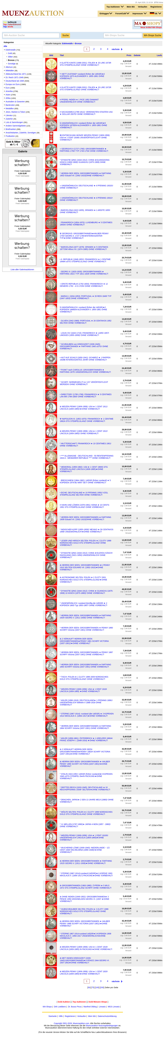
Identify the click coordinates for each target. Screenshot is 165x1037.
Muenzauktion (92, 1025)
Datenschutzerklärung (107, 1016)
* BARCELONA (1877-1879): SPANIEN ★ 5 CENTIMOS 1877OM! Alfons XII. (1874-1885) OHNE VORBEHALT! (84, 248)
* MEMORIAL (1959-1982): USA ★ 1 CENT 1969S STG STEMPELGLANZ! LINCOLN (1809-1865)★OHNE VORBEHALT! (84, 469)
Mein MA (131, 7)
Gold (10, 53)
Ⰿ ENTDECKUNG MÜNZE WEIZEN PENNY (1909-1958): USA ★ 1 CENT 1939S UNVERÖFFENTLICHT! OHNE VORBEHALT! (85, 137)
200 (102, 987)
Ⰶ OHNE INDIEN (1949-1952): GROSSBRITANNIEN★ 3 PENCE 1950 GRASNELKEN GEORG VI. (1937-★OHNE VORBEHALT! (84, 899)
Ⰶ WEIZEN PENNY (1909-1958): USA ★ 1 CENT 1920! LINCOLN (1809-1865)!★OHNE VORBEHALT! (84, 972)
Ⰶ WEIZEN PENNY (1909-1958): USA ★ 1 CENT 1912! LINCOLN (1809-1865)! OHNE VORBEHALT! (84, 432)
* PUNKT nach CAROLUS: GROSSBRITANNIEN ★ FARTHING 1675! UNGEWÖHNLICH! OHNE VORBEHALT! (85, 371)
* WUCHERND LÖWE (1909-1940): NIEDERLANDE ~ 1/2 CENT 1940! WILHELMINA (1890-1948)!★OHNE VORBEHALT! (85, 850)
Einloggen (106, 13)
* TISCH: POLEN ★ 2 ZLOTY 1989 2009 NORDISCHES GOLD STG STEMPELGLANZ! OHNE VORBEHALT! (84, 678)
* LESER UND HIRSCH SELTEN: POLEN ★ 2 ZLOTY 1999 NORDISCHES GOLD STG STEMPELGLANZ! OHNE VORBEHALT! (85, 543)
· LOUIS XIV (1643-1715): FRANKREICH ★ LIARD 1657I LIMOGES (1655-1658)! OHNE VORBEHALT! (84, 334)
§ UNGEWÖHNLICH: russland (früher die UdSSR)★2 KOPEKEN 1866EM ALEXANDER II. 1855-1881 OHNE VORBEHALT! (83, 309)
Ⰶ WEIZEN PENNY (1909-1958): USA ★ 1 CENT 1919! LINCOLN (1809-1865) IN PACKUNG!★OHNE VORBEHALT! (86, 948)
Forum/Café (122, 13)
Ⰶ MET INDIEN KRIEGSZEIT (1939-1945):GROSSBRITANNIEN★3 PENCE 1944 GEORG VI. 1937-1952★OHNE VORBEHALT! (84, 960)
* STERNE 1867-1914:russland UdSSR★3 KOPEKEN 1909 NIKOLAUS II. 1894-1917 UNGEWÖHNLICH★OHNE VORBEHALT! (85, 936)
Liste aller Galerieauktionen (22, 269)
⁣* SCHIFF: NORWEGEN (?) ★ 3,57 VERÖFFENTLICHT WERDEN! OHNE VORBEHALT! (84, 383)
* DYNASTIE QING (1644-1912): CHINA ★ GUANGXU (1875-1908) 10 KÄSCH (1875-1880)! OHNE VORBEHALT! (86, 592)
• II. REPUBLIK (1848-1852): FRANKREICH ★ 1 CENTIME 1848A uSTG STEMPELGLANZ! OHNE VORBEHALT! (85, 260)
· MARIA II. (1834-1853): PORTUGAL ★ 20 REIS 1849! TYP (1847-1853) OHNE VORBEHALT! (85, 297)
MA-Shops (47, 1007)
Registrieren (156, 7)
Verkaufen (142, 7)
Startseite (52, 1016)
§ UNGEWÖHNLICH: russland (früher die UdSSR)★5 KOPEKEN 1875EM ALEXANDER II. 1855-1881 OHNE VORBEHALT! (83, 125)
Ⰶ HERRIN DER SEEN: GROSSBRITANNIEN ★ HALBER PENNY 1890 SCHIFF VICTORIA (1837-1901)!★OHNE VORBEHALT (85, 763)
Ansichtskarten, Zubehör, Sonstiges (21, 133)
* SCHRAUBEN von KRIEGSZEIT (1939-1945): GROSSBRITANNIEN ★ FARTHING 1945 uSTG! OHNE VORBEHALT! (84, 346)
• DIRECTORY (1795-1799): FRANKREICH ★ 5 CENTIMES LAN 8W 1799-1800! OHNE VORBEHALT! (85, 395)
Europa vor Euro (13, 84)
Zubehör (9, 119)
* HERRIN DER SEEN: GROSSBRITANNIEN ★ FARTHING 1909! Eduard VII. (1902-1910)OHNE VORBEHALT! (85, 518)
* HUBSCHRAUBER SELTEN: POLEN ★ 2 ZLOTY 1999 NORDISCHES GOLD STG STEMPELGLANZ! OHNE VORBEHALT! (84, 911)
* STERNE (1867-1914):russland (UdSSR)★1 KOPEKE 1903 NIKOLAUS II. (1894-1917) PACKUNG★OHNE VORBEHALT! (86, 874)
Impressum (140, 13)
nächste (116, 49)
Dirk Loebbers (60, 1007)
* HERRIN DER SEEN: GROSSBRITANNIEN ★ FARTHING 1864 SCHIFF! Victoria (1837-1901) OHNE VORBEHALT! (85, 727)
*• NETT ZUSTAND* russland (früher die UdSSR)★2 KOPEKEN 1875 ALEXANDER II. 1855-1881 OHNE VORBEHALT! (82, 76)
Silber (10, 57)
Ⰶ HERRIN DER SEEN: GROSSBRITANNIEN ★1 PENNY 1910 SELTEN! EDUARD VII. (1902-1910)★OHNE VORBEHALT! (85, 567)
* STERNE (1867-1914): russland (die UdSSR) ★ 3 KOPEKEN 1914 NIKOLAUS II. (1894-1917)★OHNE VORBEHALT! (87, 715)
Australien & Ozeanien (15, 101)
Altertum (9, 67)
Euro (8, 88)
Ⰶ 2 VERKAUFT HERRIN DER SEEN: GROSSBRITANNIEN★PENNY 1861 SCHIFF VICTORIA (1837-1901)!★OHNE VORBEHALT (84, 641)
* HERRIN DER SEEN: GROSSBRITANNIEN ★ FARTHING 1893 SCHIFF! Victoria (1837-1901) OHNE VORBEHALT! (85, 665)
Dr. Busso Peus (74, 1007)
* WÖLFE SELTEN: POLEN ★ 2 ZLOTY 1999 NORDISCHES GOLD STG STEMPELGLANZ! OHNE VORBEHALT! (86, 813)
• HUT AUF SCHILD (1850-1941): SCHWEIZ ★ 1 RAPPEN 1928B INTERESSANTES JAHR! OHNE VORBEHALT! (85, 358)
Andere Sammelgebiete (16, 126)
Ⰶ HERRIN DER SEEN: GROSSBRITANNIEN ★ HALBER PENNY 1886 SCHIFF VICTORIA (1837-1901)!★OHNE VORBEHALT (85, 923)
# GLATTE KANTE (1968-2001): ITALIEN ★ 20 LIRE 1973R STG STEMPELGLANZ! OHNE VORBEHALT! (85, 64)
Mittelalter (10, 70)
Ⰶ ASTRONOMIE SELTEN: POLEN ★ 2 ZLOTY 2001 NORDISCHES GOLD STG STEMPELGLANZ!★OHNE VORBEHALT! (83, 579)
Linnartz (102, 1007)
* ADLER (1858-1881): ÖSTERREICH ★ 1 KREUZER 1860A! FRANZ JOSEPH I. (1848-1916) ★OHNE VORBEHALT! (86, 739)
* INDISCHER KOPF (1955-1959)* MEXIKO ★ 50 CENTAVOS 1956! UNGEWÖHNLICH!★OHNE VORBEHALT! (86, 530)
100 (97, 987)
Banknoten (10, 105)
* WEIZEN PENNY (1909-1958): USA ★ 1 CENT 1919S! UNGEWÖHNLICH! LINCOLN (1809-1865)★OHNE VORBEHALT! (84, 837)
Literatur (9, 115)
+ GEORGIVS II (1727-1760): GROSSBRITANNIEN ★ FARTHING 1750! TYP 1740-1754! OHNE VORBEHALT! (84, 150)
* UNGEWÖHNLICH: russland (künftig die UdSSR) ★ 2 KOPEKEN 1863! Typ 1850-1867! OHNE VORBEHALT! (83, 604)
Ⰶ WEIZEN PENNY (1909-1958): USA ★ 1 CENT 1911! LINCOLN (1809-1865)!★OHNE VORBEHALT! (84, 407)
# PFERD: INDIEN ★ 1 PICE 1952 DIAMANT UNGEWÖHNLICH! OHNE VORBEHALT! (79, 101)
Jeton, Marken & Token (15, 112)
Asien (8, 95)
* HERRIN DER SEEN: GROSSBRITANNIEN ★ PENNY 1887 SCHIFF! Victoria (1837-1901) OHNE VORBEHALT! (86, 653)
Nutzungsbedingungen (108, 1025)
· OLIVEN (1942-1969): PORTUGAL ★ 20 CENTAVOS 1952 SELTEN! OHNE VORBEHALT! (85, 322)
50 (89, 987)
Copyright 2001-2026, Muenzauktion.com (71, 1023)
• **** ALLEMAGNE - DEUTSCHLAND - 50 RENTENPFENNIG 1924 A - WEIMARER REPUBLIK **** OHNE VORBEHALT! (86, 457)
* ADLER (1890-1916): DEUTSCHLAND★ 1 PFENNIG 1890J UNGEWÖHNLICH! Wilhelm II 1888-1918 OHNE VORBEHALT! (86, 702)
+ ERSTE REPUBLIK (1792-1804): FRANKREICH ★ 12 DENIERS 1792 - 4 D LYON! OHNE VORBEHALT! (84, 285)
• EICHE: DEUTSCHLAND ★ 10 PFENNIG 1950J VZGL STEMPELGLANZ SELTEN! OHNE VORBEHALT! (84, 494)
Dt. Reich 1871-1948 (14, 77)
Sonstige (11, 64)
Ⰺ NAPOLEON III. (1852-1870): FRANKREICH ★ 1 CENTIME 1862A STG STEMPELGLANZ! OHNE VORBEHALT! (86, 420)
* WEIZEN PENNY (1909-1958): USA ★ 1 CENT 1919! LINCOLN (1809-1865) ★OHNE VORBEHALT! (83, 690)
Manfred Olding (90, 1007)
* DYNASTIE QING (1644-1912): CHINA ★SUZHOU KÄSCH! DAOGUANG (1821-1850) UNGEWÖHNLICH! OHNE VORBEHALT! (86, 555)
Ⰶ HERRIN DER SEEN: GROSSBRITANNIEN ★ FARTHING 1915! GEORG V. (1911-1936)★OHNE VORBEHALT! (86, 862)
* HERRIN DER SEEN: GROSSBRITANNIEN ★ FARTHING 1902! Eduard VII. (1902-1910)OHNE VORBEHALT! (85, 174)
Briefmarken (11, 129)
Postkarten (10, 136)
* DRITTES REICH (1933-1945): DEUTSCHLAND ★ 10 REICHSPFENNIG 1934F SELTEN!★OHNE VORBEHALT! (85, 788)
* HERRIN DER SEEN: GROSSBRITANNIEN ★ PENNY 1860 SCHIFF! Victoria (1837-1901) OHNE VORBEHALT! (86, 629)
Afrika (8, 98)
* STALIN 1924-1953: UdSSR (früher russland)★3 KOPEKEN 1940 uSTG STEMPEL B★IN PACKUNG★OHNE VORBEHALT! (86, 776)
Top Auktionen (114, 6)
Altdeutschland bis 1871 (16, 74)
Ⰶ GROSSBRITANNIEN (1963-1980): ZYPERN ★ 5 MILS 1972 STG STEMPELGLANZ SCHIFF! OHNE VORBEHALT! (85, 886)
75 (93, 987)
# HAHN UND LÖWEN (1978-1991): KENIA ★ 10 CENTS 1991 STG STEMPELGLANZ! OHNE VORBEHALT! (84, 506)
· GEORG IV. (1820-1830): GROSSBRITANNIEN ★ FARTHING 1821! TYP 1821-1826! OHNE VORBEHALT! (84, 272)
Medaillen (10, 108)
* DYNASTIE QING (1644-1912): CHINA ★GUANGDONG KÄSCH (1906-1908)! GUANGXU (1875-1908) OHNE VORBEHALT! (84, 162)
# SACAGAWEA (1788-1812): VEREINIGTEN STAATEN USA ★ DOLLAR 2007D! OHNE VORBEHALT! (86, 113)
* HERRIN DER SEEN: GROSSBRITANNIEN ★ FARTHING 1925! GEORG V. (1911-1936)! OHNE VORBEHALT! (85, 616)
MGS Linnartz (114, 1007)
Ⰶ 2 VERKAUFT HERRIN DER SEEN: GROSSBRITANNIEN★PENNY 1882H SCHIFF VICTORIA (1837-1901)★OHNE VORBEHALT (85, 751)
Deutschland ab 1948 (15, 81)
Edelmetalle (11, 50)
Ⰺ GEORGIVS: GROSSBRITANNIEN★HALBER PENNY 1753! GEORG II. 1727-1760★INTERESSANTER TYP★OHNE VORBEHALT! (84, 235)
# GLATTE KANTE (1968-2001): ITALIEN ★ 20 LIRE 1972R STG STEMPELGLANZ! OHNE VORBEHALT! (85, 88)
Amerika (9, 91)
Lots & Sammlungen (14, 122)
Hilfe (61, 1016)
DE (155, 13)
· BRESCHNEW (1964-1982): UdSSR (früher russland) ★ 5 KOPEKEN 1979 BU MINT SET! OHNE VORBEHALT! (85, 481)
